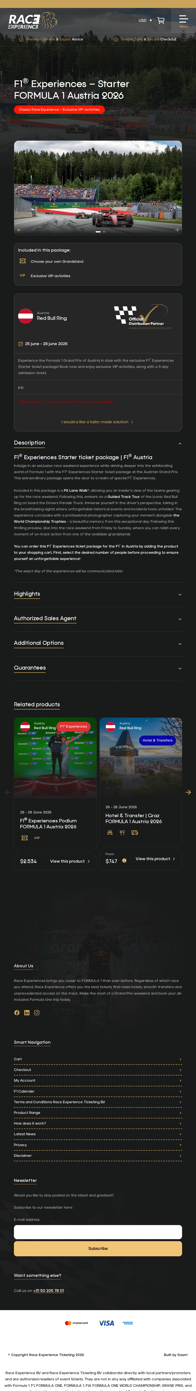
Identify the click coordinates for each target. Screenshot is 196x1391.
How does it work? (98, 1123)
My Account (98, 1080)
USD (143, 21)
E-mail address (26, 1220)
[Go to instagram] (37, 1014)
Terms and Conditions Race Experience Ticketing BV (98, 1102)
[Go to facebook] (17, 1014)
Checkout (98, 1070)
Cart (98, 1059)
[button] (98, 231)
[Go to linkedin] (27, 1014)
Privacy (98, 1145)
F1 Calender (98, 1091)
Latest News (98, 1134)
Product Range (98, 1113)
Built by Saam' (176, 1355)
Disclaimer (98, 1156)
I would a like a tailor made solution (98, 422)
